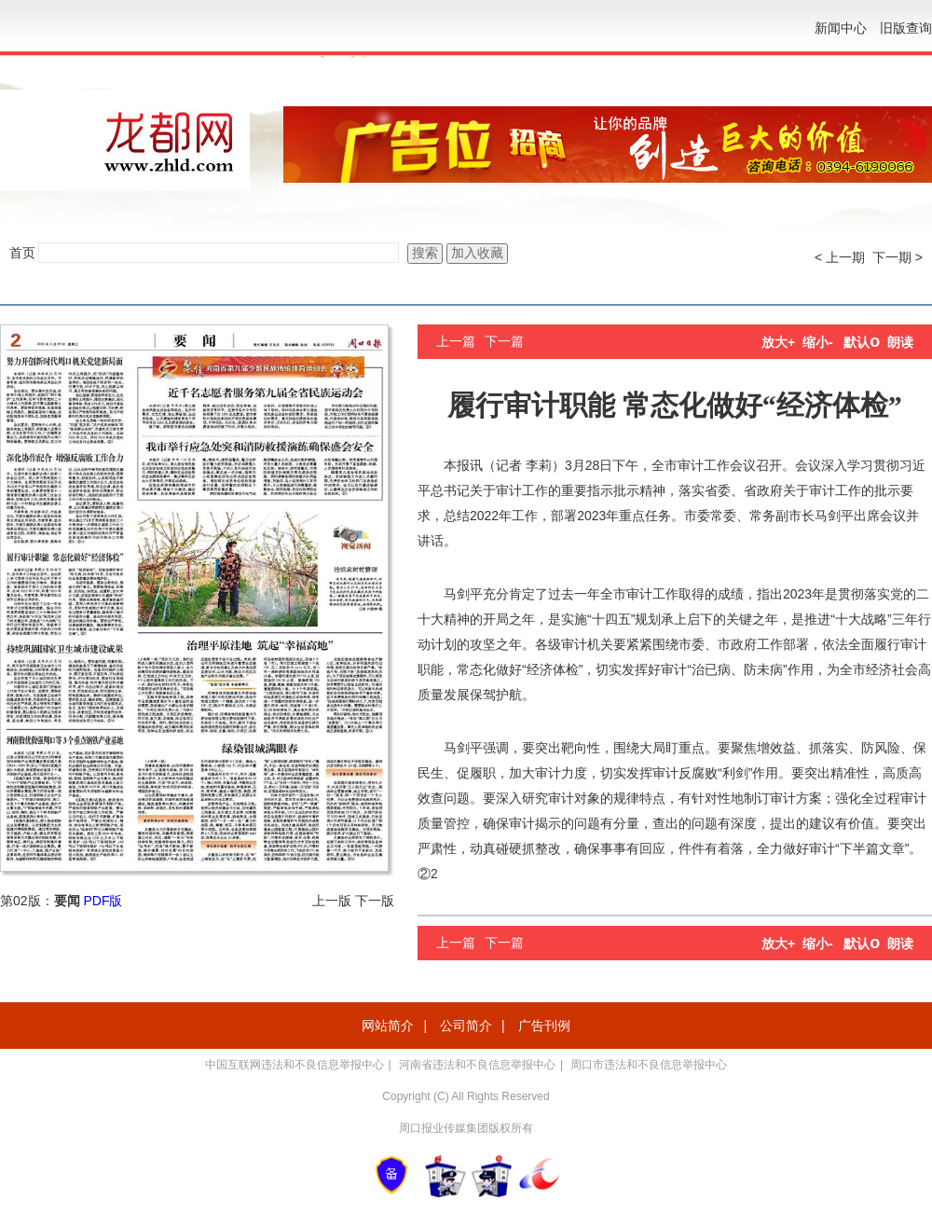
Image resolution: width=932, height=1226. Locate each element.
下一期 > (897, 257)
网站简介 (388, 1025)
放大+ (778, 342)
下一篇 (504, 341)
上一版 (331, 900)
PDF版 (102, 900)
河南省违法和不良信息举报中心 (477, 1064)
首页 (22, 252)
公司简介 (466, 1025)
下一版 (374, 900)
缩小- (817, 342)
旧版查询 (906, 28)
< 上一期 (840, 257)
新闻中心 (841, 28)
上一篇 (455, 341)
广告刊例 (544, 1025)
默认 (861, 342)
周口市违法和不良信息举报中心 (648, 1064)
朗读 (900, 342)
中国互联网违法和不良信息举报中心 (294, 1064)
